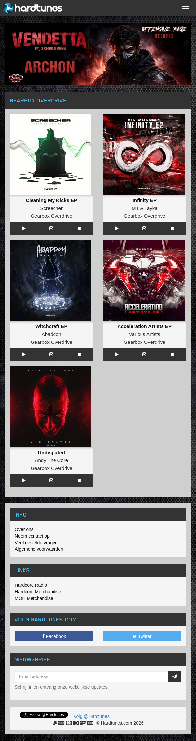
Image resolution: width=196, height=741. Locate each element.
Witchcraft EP (51, 326)
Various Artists (144, 334)
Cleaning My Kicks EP (51, 200)
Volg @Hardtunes (92, 716)
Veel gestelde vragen (36, 542)
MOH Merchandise (34, 598)
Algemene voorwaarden (39, 549)
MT (135, 208)
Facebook (54, 636)
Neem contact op (32, 536)
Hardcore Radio (31, 585)
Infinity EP (145, 200)
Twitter (142, 636)
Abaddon (51, 334)
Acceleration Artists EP (145, 326)
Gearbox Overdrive (51, 216)
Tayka (150, 208)
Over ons (24, 529)
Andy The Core (51, 460)
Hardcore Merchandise (38, 591)
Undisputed (51, 452)
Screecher (51, 208)
